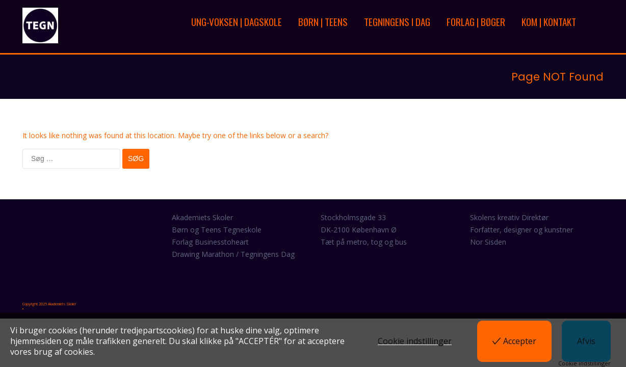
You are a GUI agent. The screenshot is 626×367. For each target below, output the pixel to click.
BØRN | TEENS (323, 21)
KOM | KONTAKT (548, 21)
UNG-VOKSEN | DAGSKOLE (236, 21)
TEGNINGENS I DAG (397, 21)
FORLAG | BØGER (476, 21)
